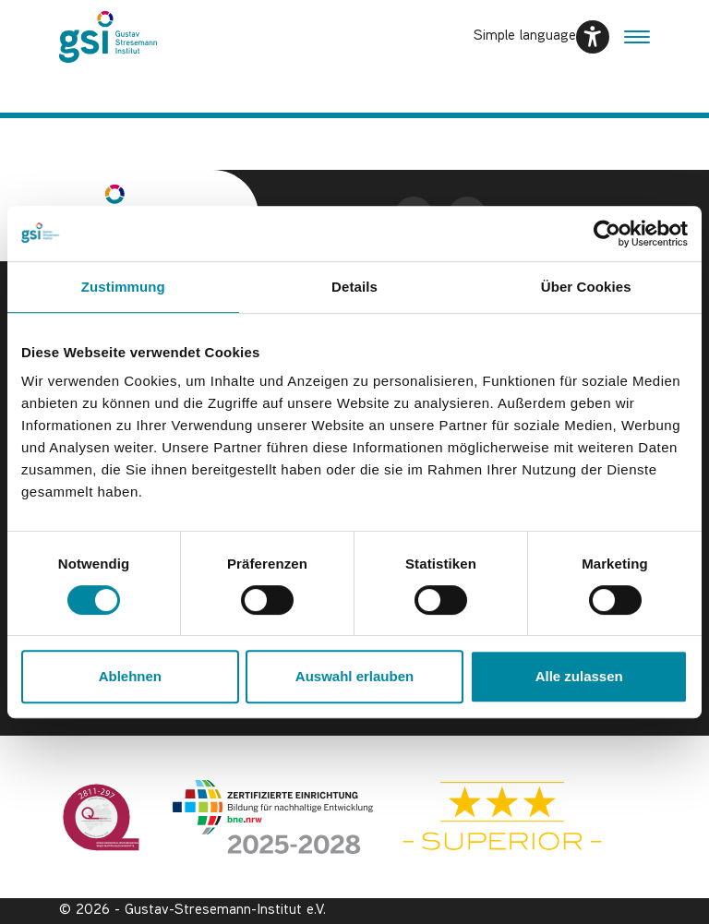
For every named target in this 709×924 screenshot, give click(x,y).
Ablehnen (130, 676)
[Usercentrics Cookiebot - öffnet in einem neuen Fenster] (607, 233)
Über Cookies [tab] (586, 286)
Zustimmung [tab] (123, 286)
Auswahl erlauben (354, 676)
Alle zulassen (579, 676)
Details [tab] (354, 286)
